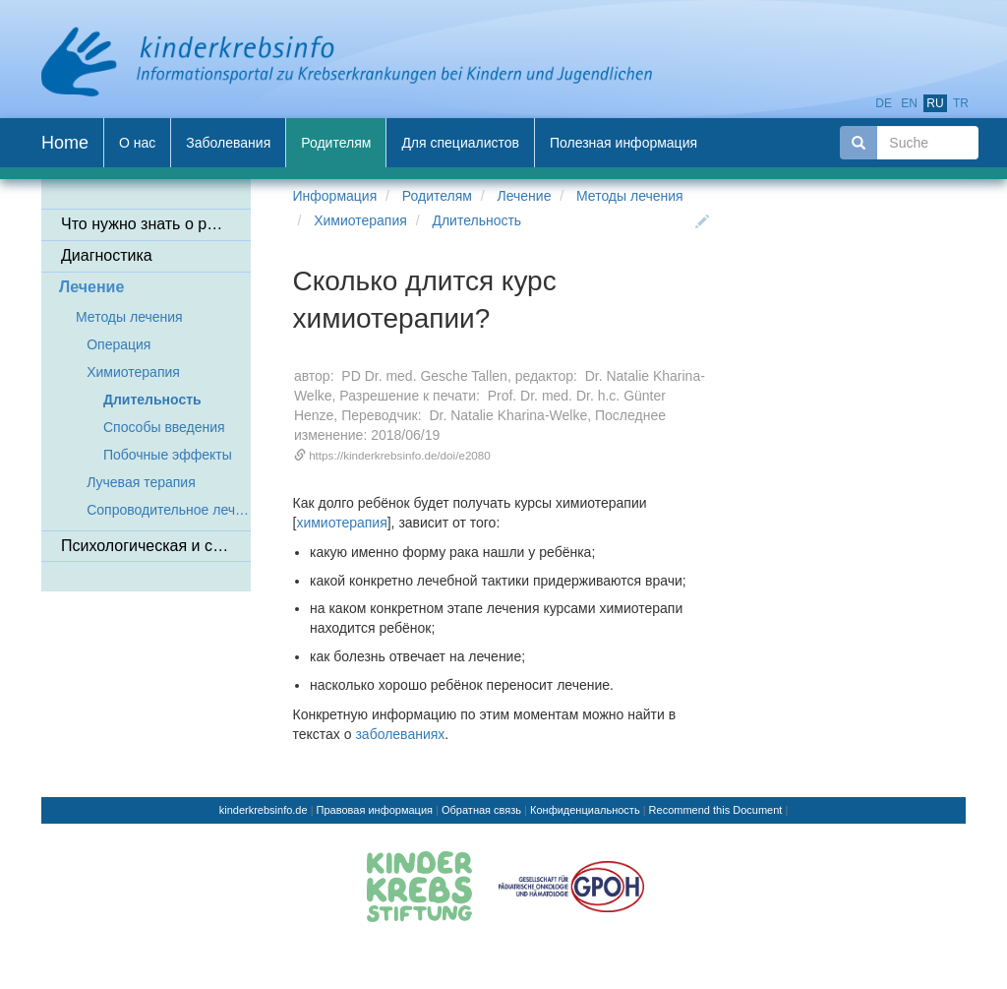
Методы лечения (629, 196)
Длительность (476, 220)
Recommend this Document (716, 810)
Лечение (525, 196)
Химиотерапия (360, 220)
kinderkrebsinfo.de (263, 810)
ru (934, 103)
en (909, 103)
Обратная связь (481, 810)
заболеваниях (399, 734)
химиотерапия (341, 522)
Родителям (437, 196)
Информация (335, 196)
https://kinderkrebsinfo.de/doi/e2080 (400, 455)
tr (961, 103)
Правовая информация (375, 810)
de (883, 103)
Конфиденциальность (585, 810)
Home (65, 143)
